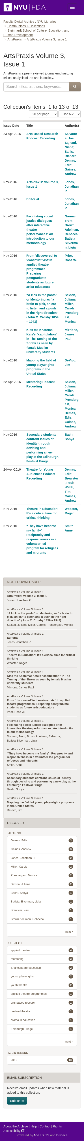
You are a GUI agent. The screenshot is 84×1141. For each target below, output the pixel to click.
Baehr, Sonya (15, 789)
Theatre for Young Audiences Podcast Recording (40, 474)
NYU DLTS (41, 1135)
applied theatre (42, 950)
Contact (44, 1126)
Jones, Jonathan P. (72, 186)
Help (33, 1126)
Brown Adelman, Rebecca (72, 229)
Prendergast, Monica (60, 624)
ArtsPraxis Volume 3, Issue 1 (25, 592)
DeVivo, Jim (14, 810)
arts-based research (42, 1003)
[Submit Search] (75, 86)
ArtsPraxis (14, 39)
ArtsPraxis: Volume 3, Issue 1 (27, 596)
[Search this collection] (36, 86)
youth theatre (42, 985)
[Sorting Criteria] (69, 114)
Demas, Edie (42, 840)
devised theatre (42, 1011)
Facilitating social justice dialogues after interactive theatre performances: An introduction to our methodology (40, 728)
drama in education (42, 1020)
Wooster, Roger (17, 663)
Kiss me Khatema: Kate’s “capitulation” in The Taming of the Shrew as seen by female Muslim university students (39, 679)
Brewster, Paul (42, 910)
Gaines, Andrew (42, 849)
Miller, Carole (36, 624)
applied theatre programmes (42, 994)
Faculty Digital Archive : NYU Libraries (29, 21)
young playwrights (42, 977)
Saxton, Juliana (17, 624)
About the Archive (15, 1126)
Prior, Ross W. (16, 712)
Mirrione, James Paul (71, 334)
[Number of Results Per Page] (43, 114)
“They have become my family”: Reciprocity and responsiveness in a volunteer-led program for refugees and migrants (42, 539)
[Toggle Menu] (72, 7)
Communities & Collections (26, 26)
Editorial (32, 199)
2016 (42, 1060)
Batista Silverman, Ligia (71, 243)
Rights (57, 1126)
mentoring (42, 959)
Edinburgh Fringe (42, 1029)
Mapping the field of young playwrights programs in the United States (40, 804)
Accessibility (13, 1131)
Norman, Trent (16, 736)
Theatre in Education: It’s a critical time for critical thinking (42, 513)
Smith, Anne (14, 764)
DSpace (61, 1135)
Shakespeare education (42, 968)
